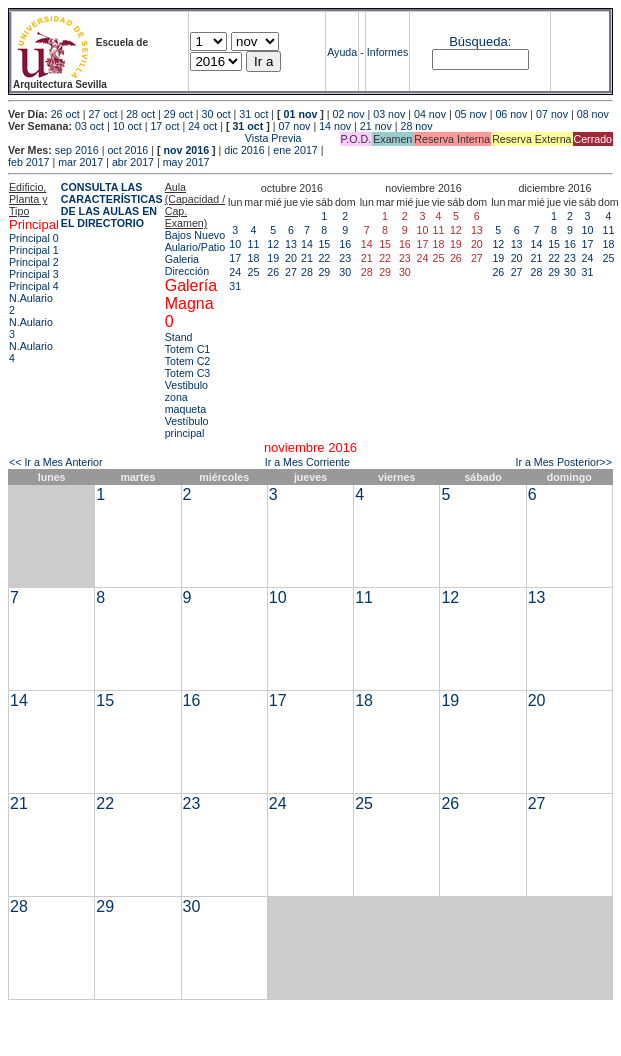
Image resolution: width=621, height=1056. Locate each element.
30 (345, 272)
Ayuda (342, 52)
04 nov (430, 114)
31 (235, 286)
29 (324, 272)
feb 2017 (28, 162)
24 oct (202, 126)
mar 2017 (80, 162)
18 (254, 258)
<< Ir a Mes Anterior (56, 462)
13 (291, 244)
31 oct (253, 114)
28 (307, 272)
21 (307, 258)
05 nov (471, 114)
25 (254, 272)
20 (291, 258)
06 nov (511, 114)
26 (273, 272)
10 (235, 244)
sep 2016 (77, 150)
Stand (179, 337)
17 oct (164, 126)
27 (291, 272)
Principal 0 (34, 238)
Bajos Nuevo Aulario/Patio (195, 241)
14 (307, 244)
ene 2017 (295, 150)
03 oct (89, 126)
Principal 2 (34, 262)
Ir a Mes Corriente (307, 462)
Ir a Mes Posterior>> (563, 462)
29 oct (178, 114)
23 (345, 258)
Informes (387, 52)
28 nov (417, 126)
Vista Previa (155, 138)
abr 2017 (133, 162)
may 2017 (186, 162)
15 (324, 244)
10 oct (127, 126)
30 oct (216, 114)
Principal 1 (34, 250)
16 (345, 244)
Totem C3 (188, 373)
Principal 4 (34, 286)
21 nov (376, 126)
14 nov (335, 126)
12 (273, 244)
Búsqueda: (480, 41)
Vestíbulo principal (187, 427)
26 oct (65, 114)
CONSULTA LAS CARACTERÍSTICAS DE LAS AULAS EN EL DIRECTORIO (112, 205)
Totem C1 (188, 349)
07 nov (552, 114)
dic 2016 (244, 150)
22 (324, 258)
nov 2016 (186, 150)
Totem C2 (188, 361)
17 (235, 258)
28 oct (140, 114)
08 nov (593, 114)
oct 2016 (127, 150)
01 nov (301, 114)
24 (235, 272)
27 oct (102, 114)
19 (273, 258)
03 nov (389, 114)
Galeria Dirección (187, 265)
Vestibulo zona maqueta (186, 397)
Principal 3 (34, 274)
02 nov (349, 114)
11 (254, 244)
